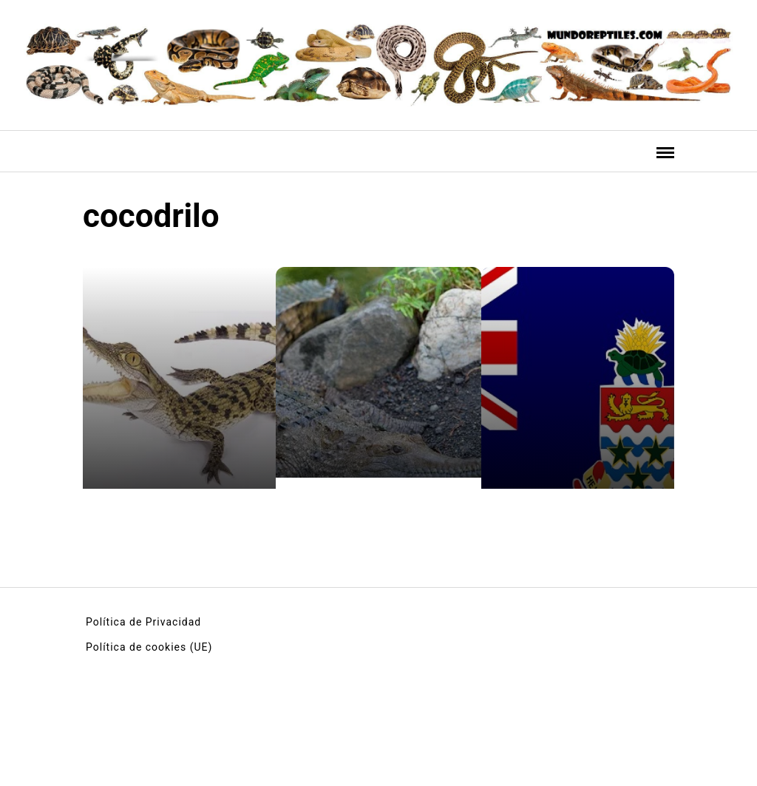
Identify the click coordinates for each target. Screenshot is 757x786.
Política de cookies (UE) (149, 647)
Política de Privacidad (143, 622)
